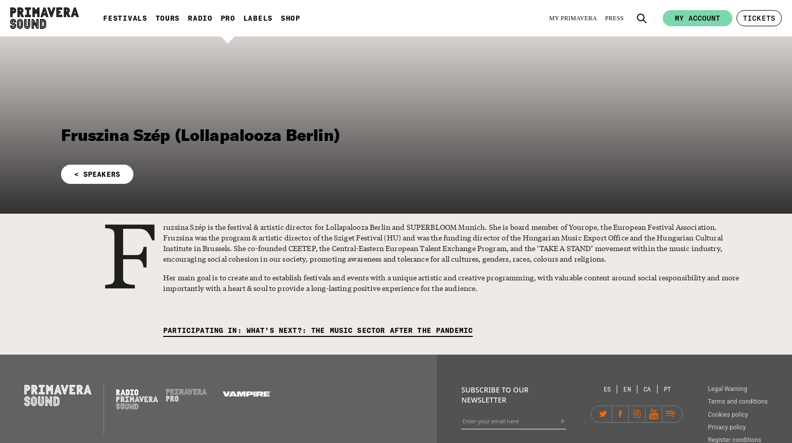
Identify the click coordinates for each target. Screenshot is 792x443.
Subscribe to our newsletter (494, 395)
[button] (642, 18)
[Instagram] (637, 414)
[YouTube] (654, 414)
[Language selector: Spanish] (608, 389)
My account (697, 18)
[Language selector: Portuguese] (667, 389)
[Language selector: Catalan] (647, 389)
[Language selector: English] (627, 389)
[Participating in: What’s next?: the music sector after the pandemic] (318, 331)
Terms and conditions (738, 401)
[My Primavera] (573, 18)
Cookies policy (728, 414)
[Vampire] (247, 394)
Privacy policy (727, 427)
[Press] (614, 18)
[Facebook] (620, 414)
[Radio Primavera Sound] (137, 399)
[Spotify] (670, 414)
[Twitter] (604, 414)
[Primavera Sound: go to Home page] (44, 18)
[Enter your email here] (513, 421)
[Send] (563, 421)
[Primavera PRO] (186, 399)
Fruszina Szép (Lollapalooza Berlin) (200, 135)
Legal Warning (727, 388)
